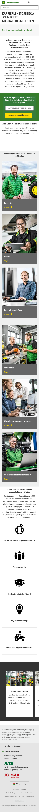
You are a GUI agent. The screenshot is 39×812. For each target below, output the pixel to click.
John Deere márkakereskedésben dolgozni (17, 30)
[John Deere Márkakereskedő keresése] (29, 2)
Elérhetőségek (31, 796)
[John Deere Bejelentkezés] (33, 2)
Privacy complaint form (10, 796)
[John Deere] (11, 2)
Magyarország (19, 784)
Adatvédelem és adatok (19, 789)
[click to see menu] (36, 2)
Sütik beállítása (19, 801)
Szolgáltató (22, 796)
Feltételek (30, 793)
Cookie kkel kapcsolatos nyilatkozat (16, 793)
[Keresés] (19, 7)
